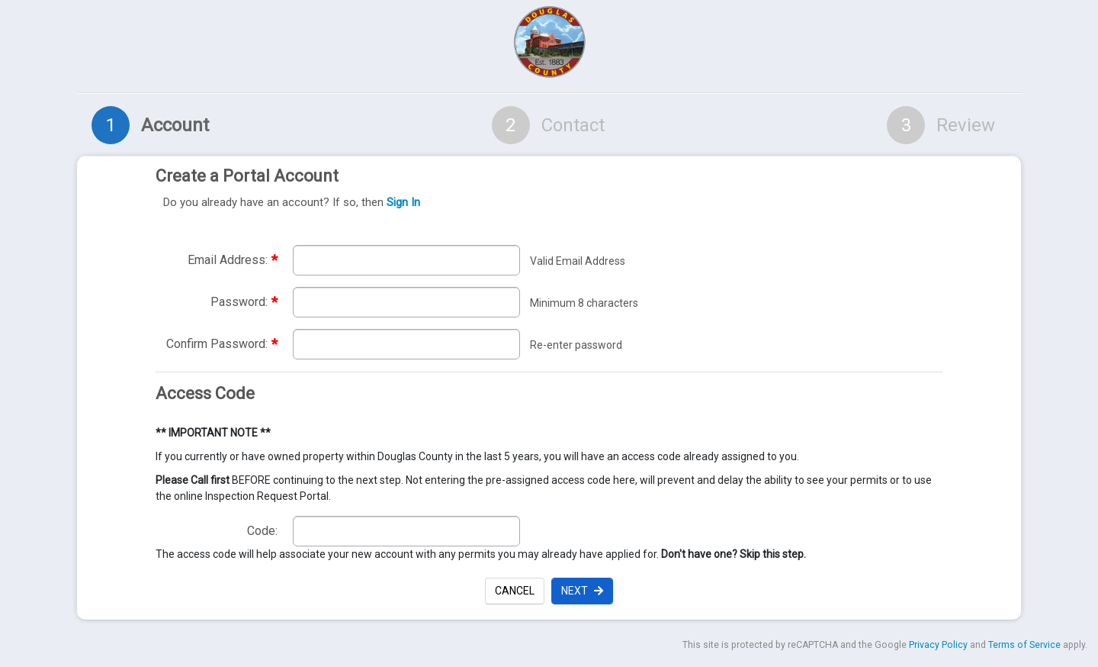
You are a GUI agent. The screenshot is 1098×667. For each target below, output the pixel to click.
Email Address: (233, 260)
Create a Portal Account (545, 189)
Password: (244, 302)
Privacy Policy (938, 645)
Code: (262, 531)
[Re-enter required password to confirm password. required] (406, 344)
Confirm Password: (222, 344)
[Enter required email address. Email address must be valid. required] (406, 260)
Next (582, 591)
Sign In (403, 202)
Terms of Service (1024, 645)
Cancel (515, 591)
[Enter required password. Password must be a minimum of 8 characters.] (406, 302)
